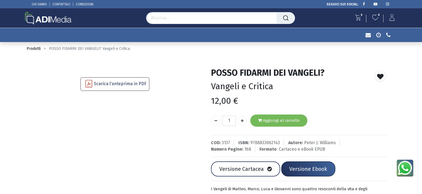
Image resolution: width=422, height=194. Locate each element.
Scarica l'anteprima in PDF (120, 83)
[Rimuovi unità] (216, 121)
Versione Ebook (308, 169)
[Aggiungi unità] (242, 121)
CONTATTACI (61, 4)
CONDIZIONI (84, 4)
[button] (380, 76)
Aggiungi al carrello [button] (279, 120)
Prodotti (34, 48)
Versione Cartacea (245, 169)
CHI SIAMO (39, 4)
